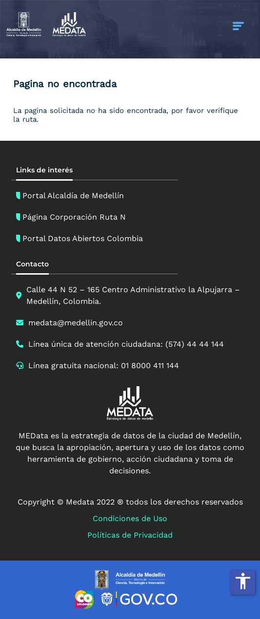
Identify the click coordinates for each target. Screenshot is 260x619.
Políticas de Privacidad (130, 535)
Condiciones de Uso (130, 518)
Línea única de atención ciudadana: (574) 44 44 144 (126, 344)
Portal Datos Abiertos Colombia (82, 238)
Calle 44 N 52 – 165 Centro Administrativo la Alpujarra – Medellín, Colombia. (133, 295)
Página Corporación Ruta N (74, 217)
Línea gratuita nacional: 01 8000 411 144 (103, 365)
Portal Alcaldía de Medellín (73, 195)
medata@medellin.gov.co (75, 322)
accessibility (243, 581)
